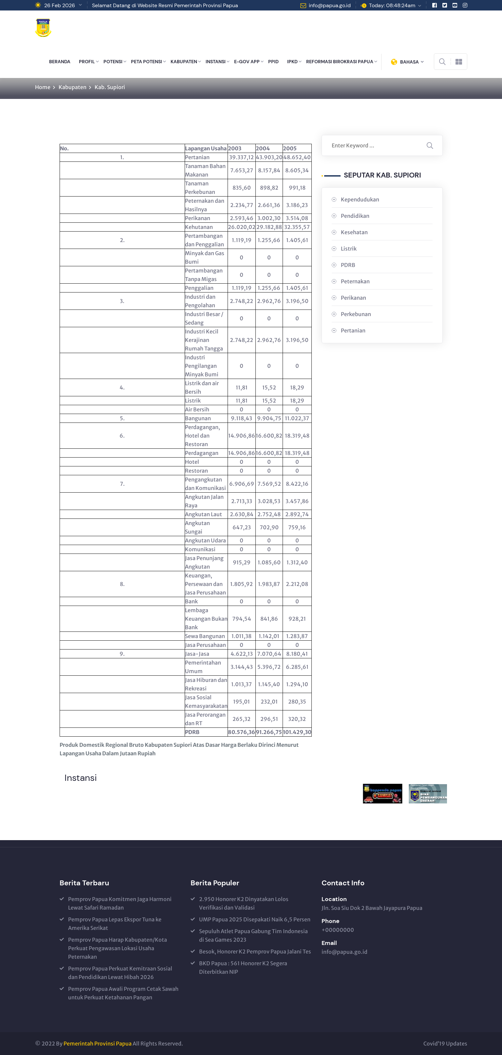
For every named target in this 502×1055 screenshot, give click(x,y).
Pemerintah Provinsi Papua (98, 1043)
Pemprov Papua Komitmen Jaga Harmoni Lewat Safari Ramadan (120, 903)
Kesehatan (354, 232)
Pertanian (353, 330)
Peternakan (355, 281)
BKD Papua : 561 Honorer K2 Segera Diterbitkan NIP (243, 967)
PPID (273, 62)
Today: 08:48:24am (392, 5)
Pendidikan (355, 216)
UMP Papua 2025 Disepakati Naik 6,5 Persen (254, 919)
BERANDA (59, 62)
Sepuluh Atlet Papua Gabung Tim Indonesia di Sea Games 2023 (253, 935)
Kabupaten (72, 87)
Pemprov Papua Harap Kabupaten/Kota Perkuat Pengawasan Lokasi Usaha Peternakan (117, 948)
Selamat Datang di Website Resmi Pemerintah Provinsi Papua (165, 5)
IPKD (292, 62)
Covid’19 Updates (445, 1043)
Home (42, 87)
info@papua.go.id (330, 5)
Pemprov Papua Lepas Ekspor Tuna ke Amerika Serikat (114, 923)
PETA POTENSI (146, 62)
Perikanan (353, 297)
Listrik (349, 248)
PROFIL (87, 62)
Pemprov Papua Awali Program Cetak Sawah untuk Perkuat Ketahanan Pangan (123, 993)
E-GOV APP (247, 62)
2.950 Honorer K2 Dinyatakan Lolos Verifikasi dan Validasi (243, 903)
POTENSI (112, 62)
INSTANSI (216, 62)
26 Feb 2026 (59, 5)
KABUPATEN (184, 62)
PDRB (348, 265)
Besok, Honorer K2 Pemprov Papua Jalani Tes (255, 951)
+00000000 (338, 930)
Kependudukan (360, 199)
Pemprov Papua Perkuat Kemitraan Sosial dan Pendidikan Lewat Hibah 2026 (120, 972)
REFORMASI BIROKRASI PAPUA (339, 62)
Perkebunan (356, 314)
